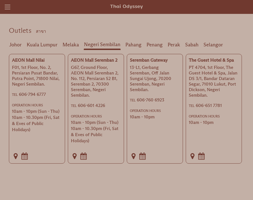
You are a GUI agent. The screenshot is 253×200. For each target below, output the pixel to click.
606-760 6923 (150, 99)
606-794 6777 (32, 94)
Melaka (71, 45)
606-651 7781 (209, 105)
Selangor (213, 45)
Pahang (133, 45)
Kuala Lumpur (42, 45)
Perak (174, 45)
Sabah (192, 45)
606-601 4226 (91, 105)
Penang (155, 45)
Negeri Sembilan (102, 44)
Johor (15, 45)
